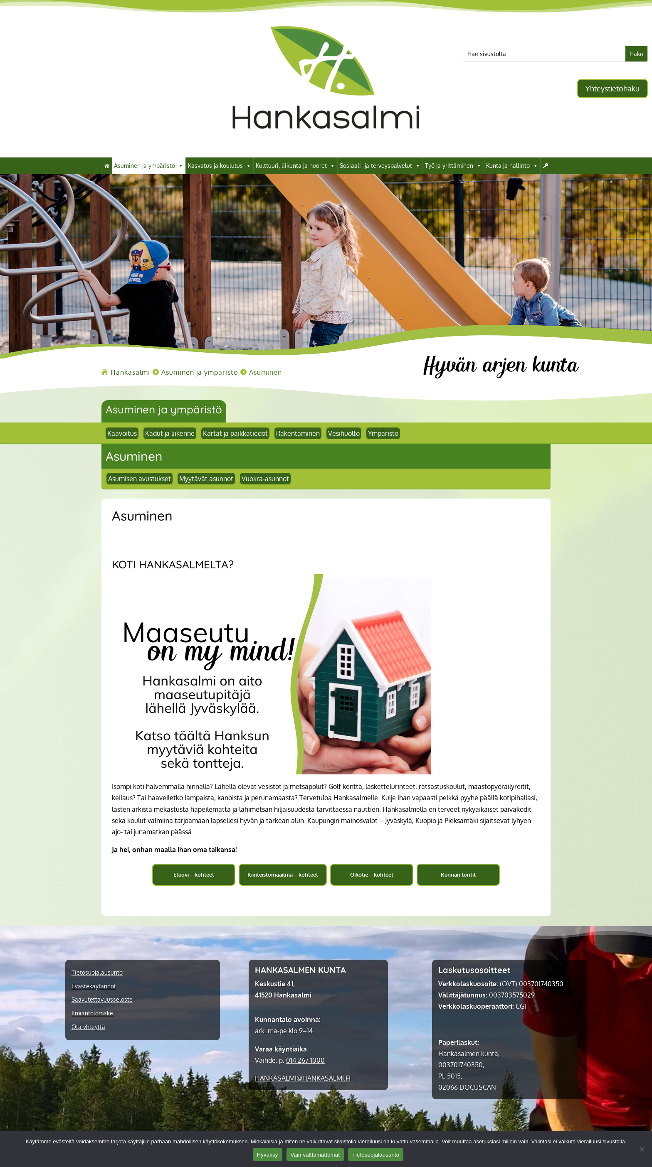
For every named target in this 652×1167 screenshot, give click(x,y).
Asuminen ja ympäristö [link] (148, 165)
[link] (325, 144)
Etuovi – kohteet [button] (193, 874)
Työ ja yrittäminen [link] (453, 165)
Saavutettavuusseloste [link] (102, 999)
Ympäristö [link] (383, 433)
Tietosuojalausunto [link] (97, 972)
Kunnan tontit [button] (458, 874)
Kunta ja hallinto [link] (512, 165)
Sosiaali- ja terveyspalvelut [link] (380, 165)
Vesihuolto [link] (344, 433)
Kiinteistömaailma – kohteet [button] (282, 874)
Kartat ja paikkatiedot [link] (235, 433)
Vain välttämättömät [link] (315, 1155)
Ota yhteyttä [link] (88, 1027)
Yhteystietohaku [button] (612, 88)
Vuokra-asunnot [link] (265, 478)
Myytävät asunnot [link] (206, 478)
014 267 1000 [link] (305, 1060)
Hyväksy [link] (267, 1155)
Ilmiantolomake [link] (92, 1013)
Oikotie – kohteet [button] (371, 874)
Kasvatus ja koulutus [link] (219, 165)
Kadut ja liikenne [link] (170, 433)
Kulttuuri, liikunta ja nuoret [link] (295, 165)
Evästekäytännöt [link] (94, 986)
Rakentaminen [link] (298, 433)
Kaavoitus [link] (122, 433)
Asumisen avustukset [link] (139, 478)
